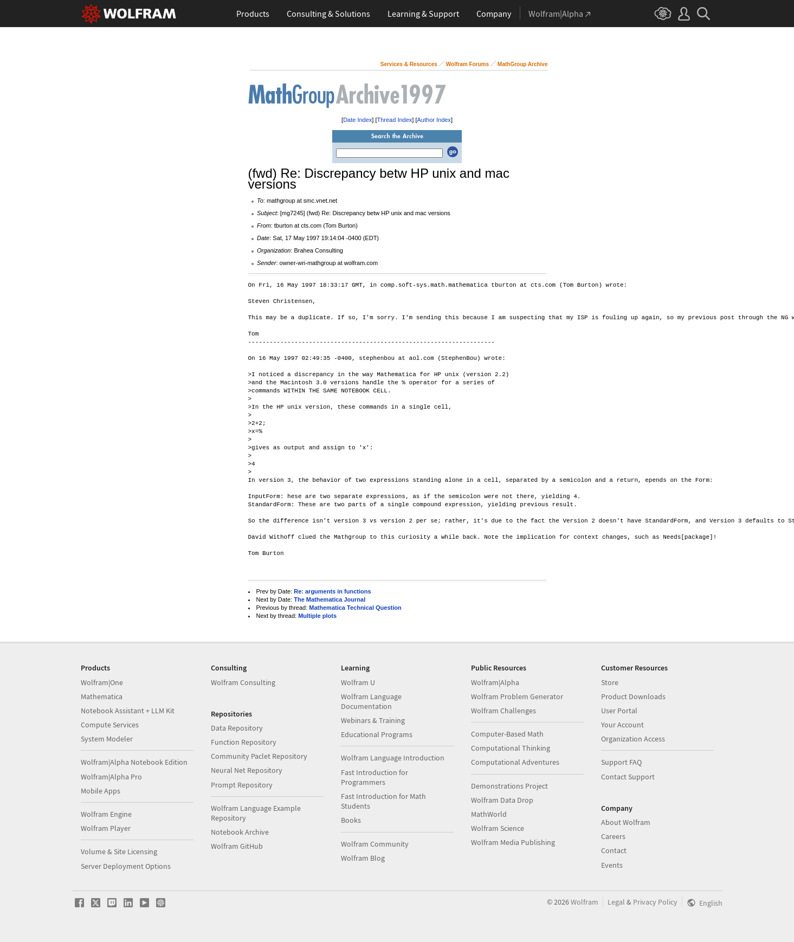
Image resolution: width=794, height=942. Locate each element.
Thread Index (394, 120)
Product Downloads (633, 696)
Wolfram (584, 902)
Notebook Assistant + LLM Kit (128, 710)
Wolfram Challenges (503, 710)
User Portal (619, 710)
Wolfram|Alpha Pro (111, 777)
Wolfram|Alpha (495, 682)
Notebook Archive (240, 832)
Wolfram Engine (106, 814)
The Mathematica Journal (329, 599)
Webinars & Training (373, 720)
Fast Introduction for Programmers (374, 777)
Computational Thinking (510, 748)
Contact (614, 850)
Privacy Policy (655, 902)
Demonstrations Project (509, 786)
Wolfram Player (106, 828)
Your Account (622, 725)
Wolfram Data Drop (502, 800)
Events (612, 865)
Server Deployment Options (126, 866)
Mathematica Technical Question (355, 607)
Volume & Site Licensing (119, 851)
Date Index (357, 120)
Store (609, 682)
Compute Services (110, 725)
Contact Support (628, 777)
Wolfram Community (375, 844)
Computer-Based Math (507, 734)
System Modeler (107, 739)
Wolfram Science (497, 828)
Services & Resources (408, 64)
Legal (616, 902)
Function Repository (243, 742)
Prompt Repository (242, 785)
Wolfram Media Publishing (513, 842)
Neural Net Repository (246, 770)
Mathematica (101, 696)
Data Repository (237, 728)
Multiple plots (317, 615)
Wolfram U (358, 682)
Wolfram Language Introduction (392, 758)
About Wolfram (625, 822)
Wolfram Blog (363, 858)
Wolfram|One (102, 682)
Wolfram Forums (467, 64)
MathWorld (489, 814)
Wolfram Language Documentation (371, 701)
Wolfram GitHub (237, 846)
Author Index (434, 120)
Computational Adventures (515, 762)
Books (351, 820)
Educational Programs (376, 734)
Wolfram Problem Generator (517, 696)
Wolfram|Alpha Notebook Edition (134, 762)
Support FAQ (621, 762)
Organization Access (633, 739)
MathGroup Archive (522, 64)
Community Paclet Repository (259, 756)
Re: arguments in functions (332, 591)
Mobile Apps (100, 791)
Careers (613, 836)
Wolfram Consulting (243, 682)
